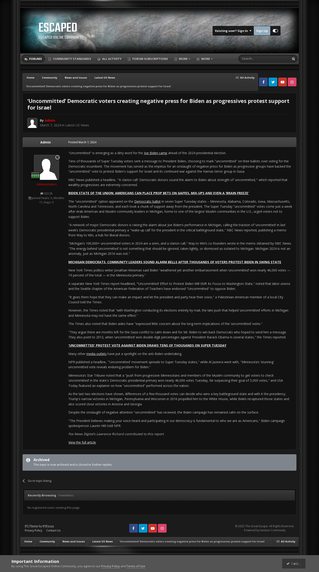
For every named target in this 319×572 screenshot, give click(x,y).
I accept (294, 563)
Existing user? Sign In (233, 30)
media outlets (96, 354)
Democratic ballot (147, 201)
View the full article (82, 442)
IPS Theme (31, 526)
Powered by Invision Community (265, 530)
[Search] (252, 59)
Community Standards (71, 59)
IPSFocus (48, 526)
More (183, 59)
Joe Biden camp (155, 153)
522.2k (46, 193)
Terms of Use (136, 566)
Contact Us (53, 530)
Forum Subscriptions (150, 59)
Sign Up (262, 31)
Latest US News (77, 125)
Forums (35, 59)
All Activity (111, 59)
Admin (45, 142)
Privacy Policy (33, 530)
